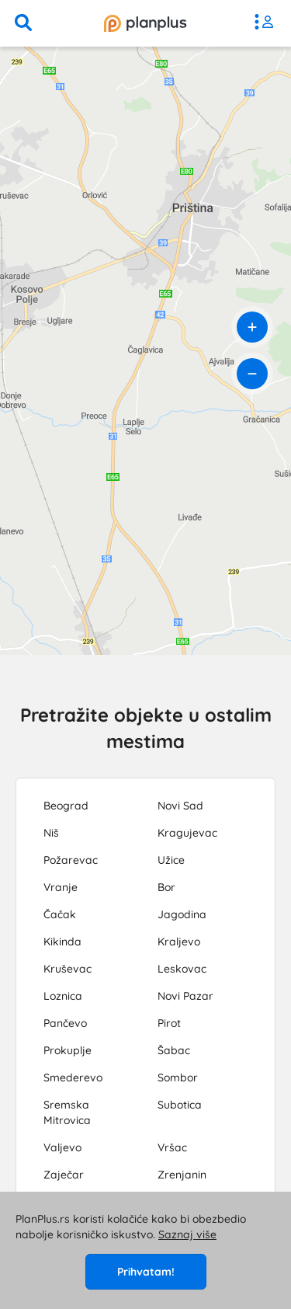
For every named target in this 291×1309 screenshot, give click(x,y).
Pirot (169, 1023)
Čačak (59, 914)
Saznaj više (187, 1234)
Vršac (172, 1147)
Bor (166, 887)
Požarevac (70, 860)
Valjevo (62, 1147)
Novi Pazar (185, 996)
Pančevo (65, 1023)
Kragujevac (187, 833)
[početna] (145, 23)
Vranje (60, 887)
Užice (171, 860)
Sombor (178, 1077)
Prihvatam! (146, 1272)
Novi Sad (180, 806)
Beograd (65, 806)
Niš (51, 833)
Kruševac (67, 969)
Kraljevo (179, 942)
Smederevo (72, 1077)
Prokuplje (67, 1050)
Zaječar (63, 1175)
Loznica (62, 996)
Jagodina (182, 914)
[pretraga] (23, 23)
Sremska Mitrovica (67, 1112)
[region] (145, 351)
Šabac (174, 1050)
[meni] (267, 23)
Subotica (180, 1105)
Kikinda (62, 942)
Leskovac (182, 969)
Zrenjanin (182, 1175)
